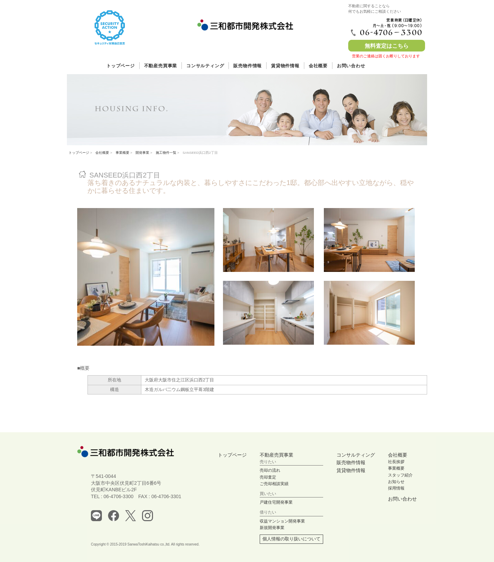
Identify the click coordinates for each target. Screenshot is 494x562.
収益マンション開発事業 (282, 521)
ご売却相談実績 (274, 483)
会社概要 (318, 65)
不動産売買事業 (160, 65)
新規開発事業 (272, 527)
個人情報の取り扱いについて (291, 538)
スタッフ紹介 (400, 475)
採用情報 (396, 488)
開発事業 (142, 152)
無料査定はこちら (387, 46)
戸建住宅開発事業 (276, 502)
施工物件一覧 (166, 152)
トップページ (120, 65)
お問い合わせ (351, 65)
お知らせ (396, 481)
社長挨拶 (396, 461)
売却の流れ (270, 470)
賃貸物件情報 (285, 65)
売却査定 (268, 477)
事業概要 (122, 152)
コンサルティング (205, 65)
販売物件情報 (247, 65)
